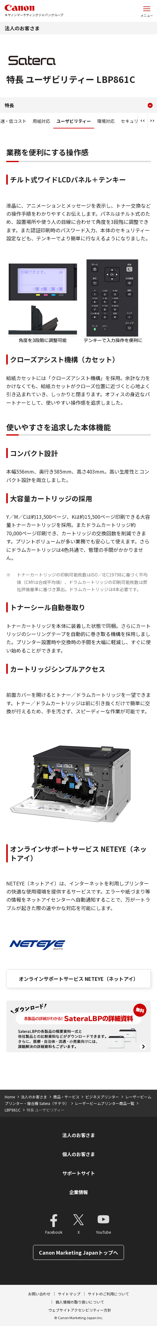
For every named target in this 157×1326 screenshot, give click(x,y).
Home (10, 1096)
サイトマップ (69, 1293)
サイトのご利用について (108, 1293)
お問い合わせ (39, 1293)
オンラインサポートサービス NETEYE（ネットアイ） (78, 978)
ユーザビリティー (73, 121)
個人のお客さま (78, 1154)
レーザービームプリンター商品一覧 (104, 1103)
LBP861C (13, 1109)
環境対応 (106, 121)
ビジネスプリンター (102, 1096)
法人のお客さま (22, 28)
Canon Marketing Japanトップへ (78, 1252)
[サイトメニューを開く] (147, 11)
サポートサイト (78, 1173)
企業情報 (78, 1192)
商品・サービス (66, 1096)
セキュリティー (136, 121)
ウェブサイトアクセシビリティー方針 (79, 1310)
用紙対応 (41, 121)
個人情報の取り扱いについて (79, 1301)
